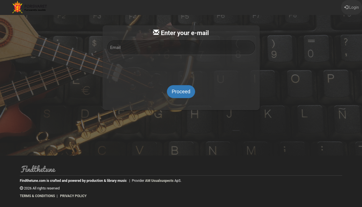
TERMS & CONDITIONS (37, 196)
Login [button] (351, 7)
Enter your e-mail (181, 32)
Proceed (181, 91)
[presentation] (181, 70)
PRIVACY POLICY (73, 196)
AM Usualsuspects (159, 181)
